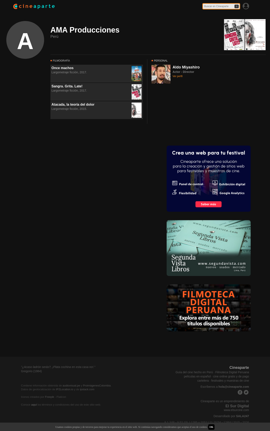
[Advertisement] (183, 114)
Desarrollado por (231, 416)
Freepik (49, 396)
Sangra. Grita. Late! (67, 86)
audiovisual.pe (71, 385)
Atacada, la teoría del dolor (73, 104)
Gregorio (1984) (31, 371)
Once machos (62, 68)
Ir (236, 6)
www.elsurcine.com (236, 410)
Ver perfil (177, 76)
